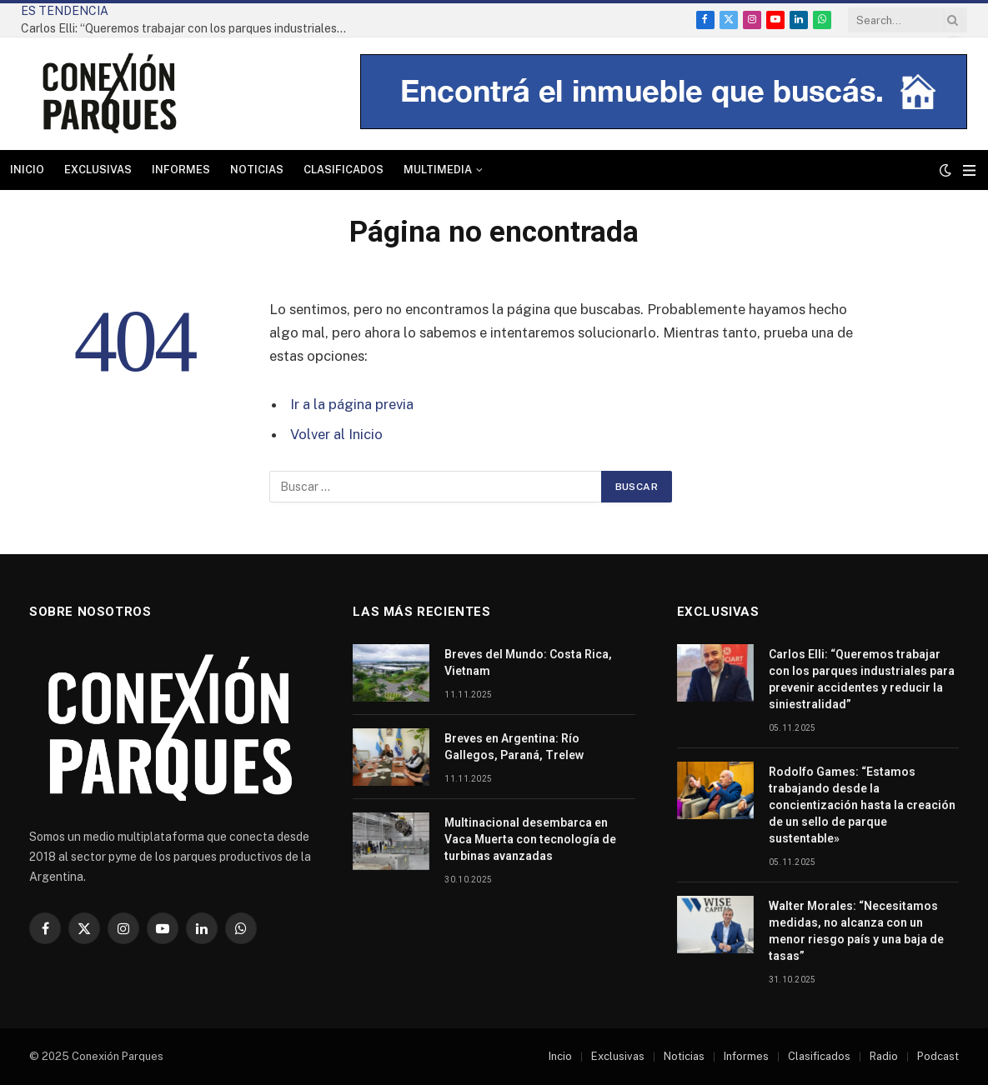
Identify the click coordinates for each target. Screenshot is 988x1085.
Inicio (27, 169)
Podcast (938, 1056)
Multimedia (438, 169)
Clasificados (343, 169)
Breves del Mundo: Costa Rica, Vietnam (528, 663)
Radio (884, 1056)
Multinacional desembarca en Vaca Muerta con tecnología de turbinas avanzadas (530, 839)
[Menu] (969, 170)
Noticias (256, 169)
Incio (560, 1056)
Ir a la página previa (352, 404)
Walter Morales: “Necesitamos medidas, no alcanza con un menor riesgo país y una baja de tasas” (856, 930)
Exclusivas (98, 169)
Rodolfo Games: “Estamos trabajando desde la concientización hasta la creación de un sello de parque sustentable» (862, 805)
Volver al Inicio (336, 434)
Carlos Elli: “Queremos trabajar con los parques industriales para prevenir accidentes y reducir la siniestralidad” (187, 28)
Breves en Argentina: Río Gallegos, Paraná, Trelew (514, 747)
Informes (181, 169)
